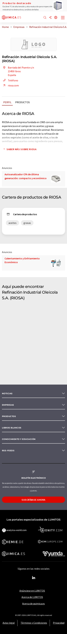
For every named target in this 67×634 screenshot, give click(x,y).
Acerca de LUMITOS (32, 597)
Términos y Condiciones (34, 622)
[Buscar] (45, 18)
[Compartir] (50, 18)
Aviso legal (9, 622)
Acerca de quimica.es (33, 603)
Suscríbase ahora (33, 499)
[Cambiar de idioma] (55, 18)
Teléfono (10, 80)
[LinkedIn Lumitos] (33, 577)
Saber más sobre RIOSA (19, 149)
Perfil (7, 102)
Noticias (7, 393)
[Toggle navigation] (63, 18)
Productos (22, 102)
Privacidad (58, 622)
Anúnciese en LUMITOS (32, 590)
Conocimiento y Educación (19, 439)
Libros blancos (11, 427)
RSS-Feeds (8, 450)
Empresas (8, 405)
